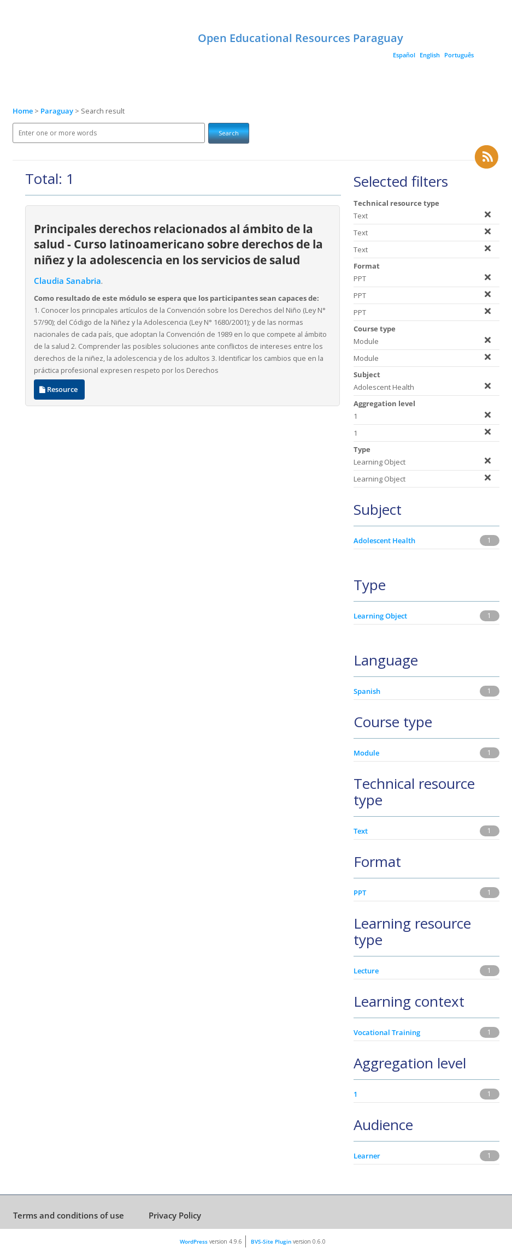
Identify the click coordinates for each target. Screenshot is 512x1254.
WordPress (194, 1241)
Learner (367, 1156)
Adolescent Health (384, 540)
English (430, 55)
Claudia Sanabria (67, 281)
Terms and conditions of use (68, 1215)
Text (361, 831)
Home (23, 111)
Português (459, 55)
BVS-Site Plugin (271, 1241)
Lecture (366, 971)
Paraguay (57, 111)
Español (404, 55)
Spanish (367, 691)
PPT (360, 893)
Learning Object (380, 616)
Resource (59, 389)
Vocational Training (387, 1032)
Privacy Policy (175, 1215)
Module (366, 753)
